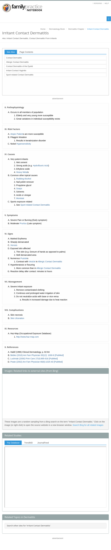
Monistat (20, 198)
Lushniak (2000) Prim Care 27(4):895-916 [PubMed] (34, 358)
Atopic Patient (16, 134)
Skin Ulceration (17, 318)
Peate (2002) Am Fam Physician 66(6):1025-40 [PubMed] (36, 362)
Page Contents (26, 52)
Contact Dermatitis (14, 58)
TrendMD (28, 443)
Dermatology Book (57, 29)
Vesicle (32, 261)
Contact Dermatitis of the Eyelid (19, 66)
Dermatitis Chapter (76, 29)
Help (107, 3)
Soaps (19, 188)
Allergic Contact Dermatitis (17, 62)
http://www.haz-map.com (27, 337)
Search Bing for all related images (88, 425)
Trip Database (13, 443)
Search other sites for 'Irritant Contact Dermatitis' (28, 525)
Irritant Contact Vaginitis (16, 70)
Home (43, 29)
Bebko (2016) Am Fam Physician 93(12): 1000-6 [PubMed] (37, 355)
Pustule (23, 258)
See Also (11, 52)
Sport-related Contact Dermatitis (19, 75)
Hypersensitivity (24, 144)
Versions (98, 3)
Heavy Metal (22, 172)
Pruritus (23, 223)
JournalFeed (43, 443)
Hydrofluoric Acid (40, 165)
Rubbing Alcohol (23, 179)
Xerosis (13, 245)
